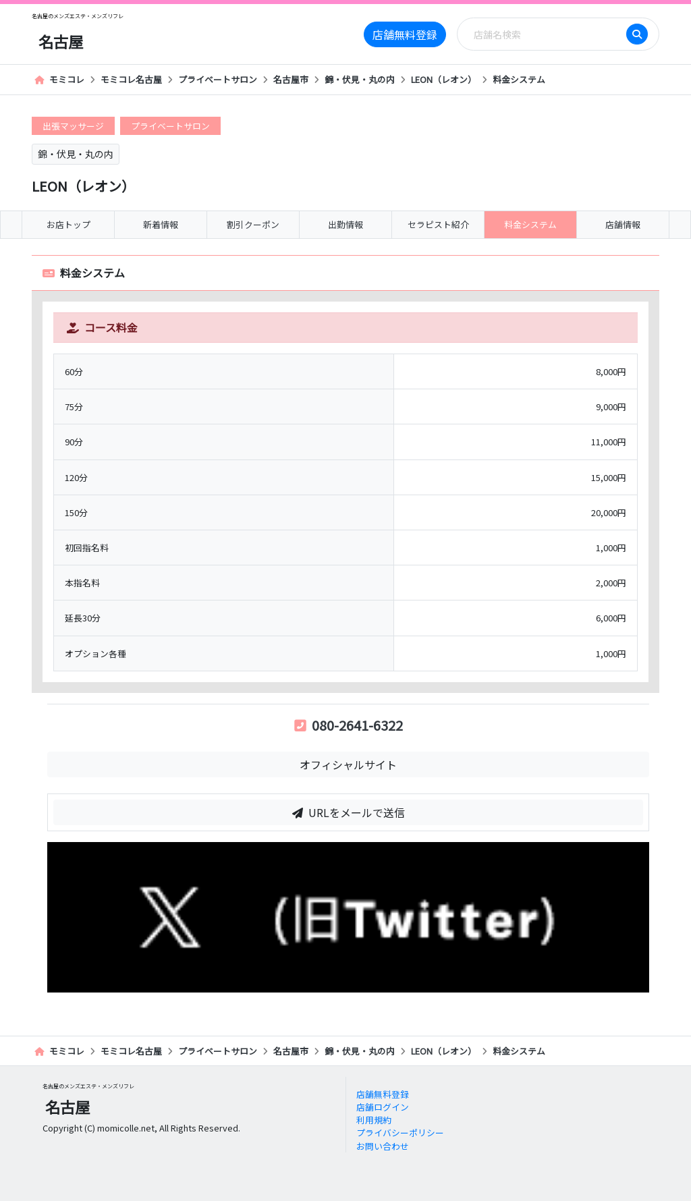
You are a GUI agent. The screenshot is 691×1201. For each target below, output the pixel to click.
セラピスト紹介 (438, 224)
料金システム (519, 79)
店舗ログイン (382, 1106)
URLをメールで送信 (348, 812)
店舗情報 (622, 224)
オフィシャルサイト (348, 764)
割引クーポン (253, 224)
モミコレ (59, 79)
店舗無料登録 (404, 34)
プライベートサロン (217, 79)
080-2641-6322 (348, 725)
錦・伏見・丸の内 (360, 79)
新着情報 (160, 224)
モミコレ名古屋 (131, 79)
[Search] (546, 34)
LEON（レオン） (443, 79)
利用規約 (373, 1119)
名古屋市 (290, 79)
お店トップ (68, 224)
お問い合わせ (382, 1146)
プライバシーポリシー (400, 1132)
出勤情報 (345, 224)
